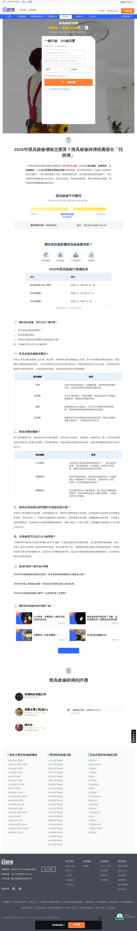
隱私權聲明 (123, 883)
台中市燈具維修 (55, 787)
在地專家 (70, 878)
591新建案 (101, 900)
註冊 (109, 864)
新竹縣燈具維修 (55, 775)
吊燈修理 (93, 767)
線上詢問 (49, 868)
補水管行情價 (14, 775)
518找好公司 (20, 900)
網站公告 (122, 869)
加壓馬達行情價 (15, 819)
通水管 (92, 787)
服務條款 (122, 878)
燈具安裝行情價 (15, 779)
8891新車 (40, 906)
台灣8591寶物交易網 (50, 900)
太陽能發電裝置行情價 (18, 827)
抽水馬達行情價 (15, 759)
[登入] (24, 2)
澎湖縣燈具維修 (55, 835)
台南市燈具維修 (55, 807)
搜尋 (103, 11)
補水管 (92, 775)
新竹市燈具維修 (55, 771)
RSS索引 (70, 883)
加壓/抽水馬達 (95, 763)
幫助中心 (105, 874)
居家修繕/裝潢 (36, 16)
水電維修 (21, 16)
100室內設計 (27, 906)
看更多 (68, 649)
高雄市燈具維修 (55, 811)
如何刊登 (114, 11)
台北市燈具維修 (55, 759)
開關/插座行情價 (15, 799)
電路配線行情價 (15, 831)
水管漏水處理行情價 (17, 823)
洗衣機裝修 (94, 803)
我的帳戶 (128, 16)
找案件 (79, 16)
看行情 (65, 16)
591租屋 (89, 900)
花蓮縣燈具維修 (55, 831)
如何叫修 (70, 864)
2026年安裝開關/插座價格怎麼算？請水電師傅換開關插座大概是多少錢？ (50, 574)
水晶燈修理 (94, 783)
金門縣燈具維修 (55, 839)
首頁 (9, 16)
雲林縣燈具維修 (55, 795)
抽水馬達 (93, 759)
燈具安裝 (93, 779)
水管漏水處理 (95, 823)
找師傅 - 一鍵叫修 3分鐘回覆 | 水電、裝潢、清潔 (9, 9)
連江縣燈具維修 (55, 843)
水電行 (92, 815)
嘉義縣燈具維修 (55, 819)
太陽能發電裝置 (96, 827)
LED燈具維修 (95, 795)
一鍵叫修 (127, 11)
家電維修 (93, 791)
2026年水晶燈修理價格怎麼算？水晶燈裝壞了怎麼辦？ (40, 593)
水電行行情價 (14, 815)
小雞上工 (33, 900)
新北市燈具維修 (55, 763)
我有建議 (105, 878)
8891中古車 (70, 906)
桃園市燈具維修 (55, 767)
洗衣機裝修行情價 (16, 803)
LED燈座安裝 (95, 811)
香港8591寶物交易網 (72, 900)
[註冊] (30, 2)
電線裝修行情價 (15, 807)
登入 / (104, 864)
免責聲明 (122, 874)
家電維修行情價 (15, 791)
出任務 (111, 906)
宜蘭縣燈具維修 (55, 783)
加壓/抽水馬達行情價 (17, 763)
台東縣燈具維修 (55, 827)
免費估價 (76, 925)
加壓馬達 (93, 819)
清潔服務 (51, 16)
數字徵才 (122, 887)
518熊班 (7, 900)
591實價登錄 (126, 900)
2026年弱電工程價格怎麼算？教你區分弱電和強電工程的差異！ (45, 584)
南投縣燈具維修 (55, 803)
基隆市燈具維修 (55, 779)
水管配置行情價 (15, 771)
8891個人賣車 (85, 906)
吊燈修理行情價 (15, 767)
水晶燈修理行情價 (16, 783)
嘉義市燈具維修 (55, 815)
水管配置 (93, 771)
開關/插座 (93, 799)
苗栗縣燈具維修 (55, 799)
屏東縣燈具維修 (55, 823)
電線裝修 (93, 807)
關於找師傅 (123, 864)
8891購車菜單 (55, 906)
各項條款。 (66, 89)
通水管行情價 (14, 787)
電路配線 (93, 831)
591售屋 (113, 900)
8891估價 (100, 906)
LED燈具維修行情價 (17, 795)
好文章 (92, 16)
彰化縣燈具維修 (55, 791)
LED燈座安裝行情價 (17, 811)
